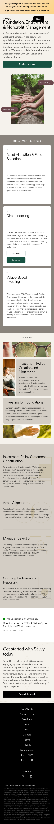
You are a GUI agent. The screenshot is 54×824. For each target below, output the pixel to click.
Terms (27, 739)
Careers (27, 734)
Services (27, 719)
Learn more (16, 253)
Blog (27, 729)
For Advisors (27, 714)
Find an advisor (27, 64)
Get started (16, 260)
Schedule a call (27, 694)
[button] (48, 19)
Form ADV (27, 755)
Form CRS (27, 760)
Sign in (39, 19)
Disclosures (27, 750)
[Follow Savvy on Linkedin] (30, 776)
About (27, 724)
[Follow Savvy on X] (23, 776)
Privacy (27, 745)
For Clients (27, 709)
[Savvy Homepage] (7, 19)
